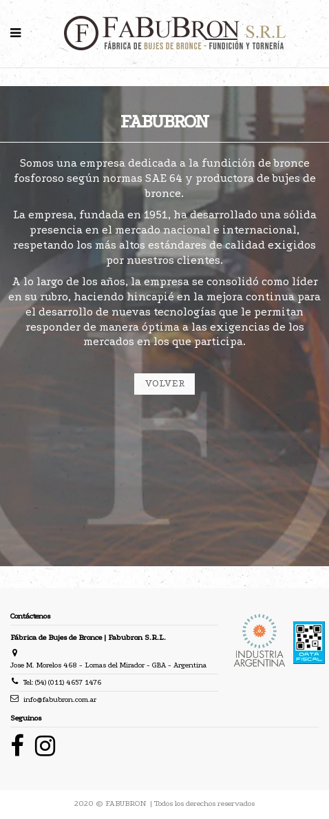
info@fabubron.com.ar (59, 699)
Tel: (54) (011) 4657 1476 (62, 682)
